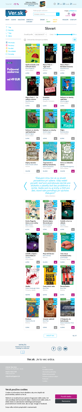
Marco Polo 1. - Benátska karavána (66, 66)
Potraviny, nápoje (65, 259)
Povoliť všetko (66, 396)
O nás (44, 367)
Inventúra (46, 97)
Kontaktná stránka (47, 369)
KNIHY (7, 20)
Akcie (10, 36)
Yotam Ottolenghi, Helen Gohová (33, 288)
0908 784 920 (11, 367)
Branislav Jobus (64, 132)
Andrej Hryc (46, 99)
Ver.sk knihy (55, 21)
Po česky (11, 54)
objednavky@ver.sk (12, 376)
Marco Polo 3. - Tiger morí (48, 66)
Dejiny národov (31, 163)
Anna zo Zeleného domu (66, 164)
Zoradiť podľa (28, 34)
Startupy (73, 20)
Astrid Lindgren (64, 101)
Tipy (9, 33)
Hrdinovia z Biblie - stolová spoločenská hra (31, 3)
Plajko (62, 130)
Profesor (28, 319)
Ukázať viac (50, 336)
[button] (38, 48)
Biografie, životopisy (48, 101)
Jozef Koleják (64, 257)
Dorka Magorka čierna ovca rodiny (32, 222)
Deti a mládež (29, 70)
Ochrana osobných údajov (50, 376)
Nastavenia (66, 401)
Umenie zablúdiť (48, 319)
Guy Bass (62, 225)
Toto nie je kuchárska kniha (65, 255)
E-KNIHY (48, 21)
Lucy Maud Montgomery (67, 166)
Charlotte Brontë (30, 321)
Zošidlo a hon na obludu (66, 222)
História (28, 166)
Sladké (28, 286)
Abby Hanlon (29, 225)
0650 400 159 (11, 372)
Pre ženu (11, 45)
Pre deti (10, 48)
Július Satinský (47, 255)
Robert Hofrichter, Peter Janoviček (67, 323)
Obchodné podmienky (49, 372)
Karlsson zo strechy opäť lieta (66, 98)
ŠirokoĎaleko (65, 286)
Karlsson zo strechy (49, 130)
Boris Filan (46, 288)
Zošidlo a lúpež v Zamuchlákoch (31, 255)
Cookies (44, 381)
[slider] (57, 34)
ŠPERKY (42, 20)
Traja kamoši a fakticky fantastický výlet (49, 164)
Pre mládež (12, 51)
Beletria (45, 70)
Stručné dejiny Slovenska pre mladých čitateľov (49, 222)
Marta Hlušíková (30, 68)
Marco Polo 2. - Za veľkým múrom (32, 98)
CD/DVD (13, 20)
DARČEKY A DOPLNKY (29, 21)
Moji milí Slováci (48, 254)
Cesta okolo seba (49, 286)
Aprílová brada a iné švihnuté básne (32, 66)
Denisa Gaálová (47, 225)
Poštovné (45, 379)
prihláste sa (72, 11)
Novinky (11, 30)
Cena (51, 34)
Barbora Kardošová (48, 166)
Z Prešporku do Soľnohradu (65, 320)
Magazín (65, 20)
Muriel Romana (47, 68)
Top (9, 27)
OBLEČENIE (21, 20)
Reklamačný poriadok (48, 374)
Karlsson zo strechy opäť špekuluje (32, 131)
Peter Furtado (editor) (32, 164)
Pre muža (11, 43)
